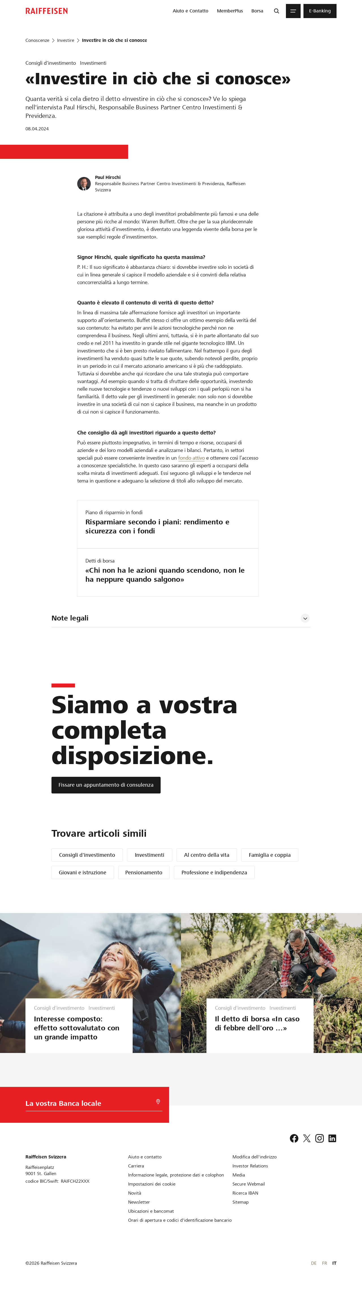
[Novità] (134, 1193)
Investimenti (149, 855)
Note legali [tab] (70, 618)
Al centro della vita (206, 855)
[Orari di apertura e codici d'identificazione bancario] (180, 1220)
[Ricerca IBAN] (245, 1193)
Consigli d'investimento (87, 855)
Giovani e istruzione (82, 872)
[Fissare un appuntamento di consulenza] (106, 785)
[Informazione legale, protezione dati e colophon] (176, 1175)
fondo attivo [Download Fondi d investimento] (191, 458)
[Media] (238, 1175)
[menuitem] (191, 11)
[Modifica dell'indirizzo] (254, 1157)
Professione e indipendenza (214, 872)
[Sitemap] (240, 1202)
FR (324, 1263)
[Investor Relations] (250, 1166)
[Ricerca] (277, 11)
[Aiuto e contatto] (144, 1157)
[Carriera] (136, 1166)
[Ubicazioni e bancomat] (151, 1211)
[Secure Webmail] (248, 1184)
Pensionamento (143, 872)
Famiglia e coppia (270, 855)
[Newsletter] (139, 1202)
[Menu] (293, 11)
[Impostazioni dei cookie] (151, 1184)
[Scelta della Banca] (90, 1105)
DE (313, 1263)
